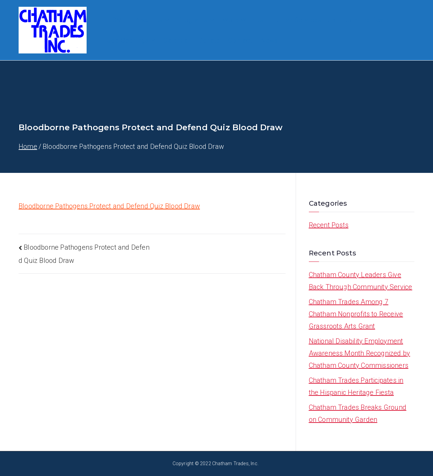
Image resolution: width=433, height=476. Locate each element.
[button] (165, 20)
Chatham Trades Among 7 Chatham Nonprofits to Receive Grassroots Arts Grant (356, 314)
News (269, 40)
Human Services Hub (303, 20)
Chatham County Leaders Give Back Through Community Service (360, 281)
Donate (209, 40)
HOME (117, 20)
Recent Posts (328, 225)
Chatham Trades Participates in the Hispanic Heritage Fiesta (356, 386)
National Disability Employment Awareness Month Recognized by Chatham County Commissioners (359, 353)
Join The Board (366, 20)
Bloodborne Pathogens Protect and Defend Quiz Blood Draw (109, 206)
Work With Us (242, 20)
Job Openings (131, 40)
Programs (195, 20)
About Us (152, 20)
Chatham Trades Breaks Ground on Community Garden (358, 413)
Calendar (176, 40)
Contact (240, 40)
